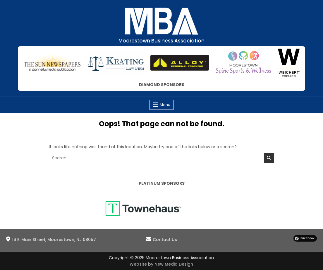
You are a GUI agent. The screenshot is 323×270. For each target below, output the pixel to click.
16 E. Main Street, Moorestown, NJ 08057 (54, 239)
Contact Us (165, 239)
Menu (165, 104)
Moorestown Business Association (161, 40)
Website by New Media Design (161, 264)
